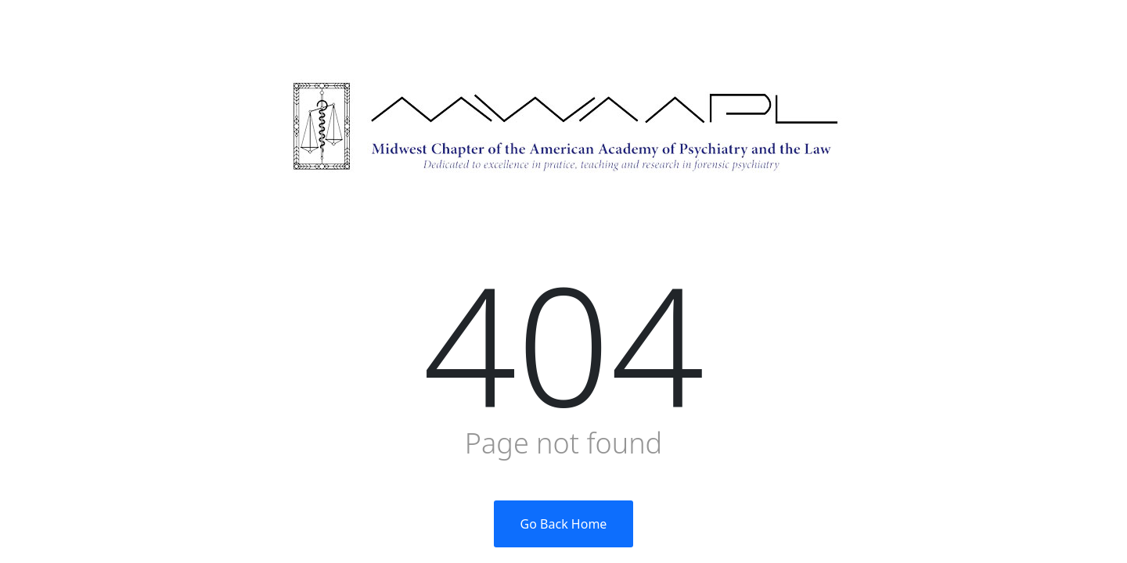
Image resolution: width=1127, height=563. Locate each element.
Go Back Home (563, 524)
